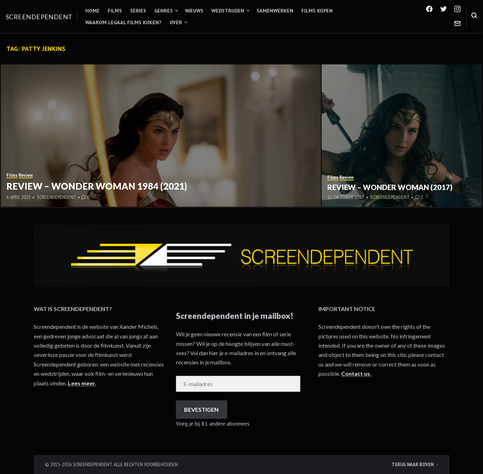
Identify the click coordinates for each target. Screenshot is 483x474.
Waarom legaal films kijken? (123, 22)
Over (176, 22)
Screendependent (39, 17)
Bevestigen (201, 409)
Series (138, 10)
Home (92, 10)
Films (115, 10)
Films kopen (317, 10)
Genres (163, 10)
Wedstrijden (227, 10)
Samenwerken (275, 10)
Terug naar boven (413, 464)
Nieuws (194, 10)
